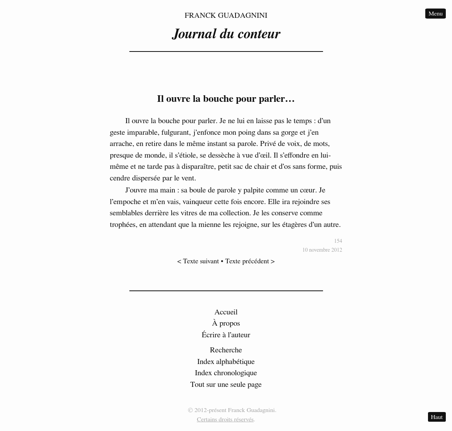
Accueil (226, 312)
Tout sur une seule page (225, 384)
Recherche (226, 350)
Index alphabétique (226, 362)
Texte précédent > (250, 261)
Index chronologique (226, 373)
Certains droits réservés (225, 419)
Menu (435, 13)
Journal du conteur (226, 34)
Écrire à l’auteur (226, 335)
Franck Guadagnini (226, 15)
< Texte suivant (198, 261)
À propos (226, 323)
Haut (437, 417)
